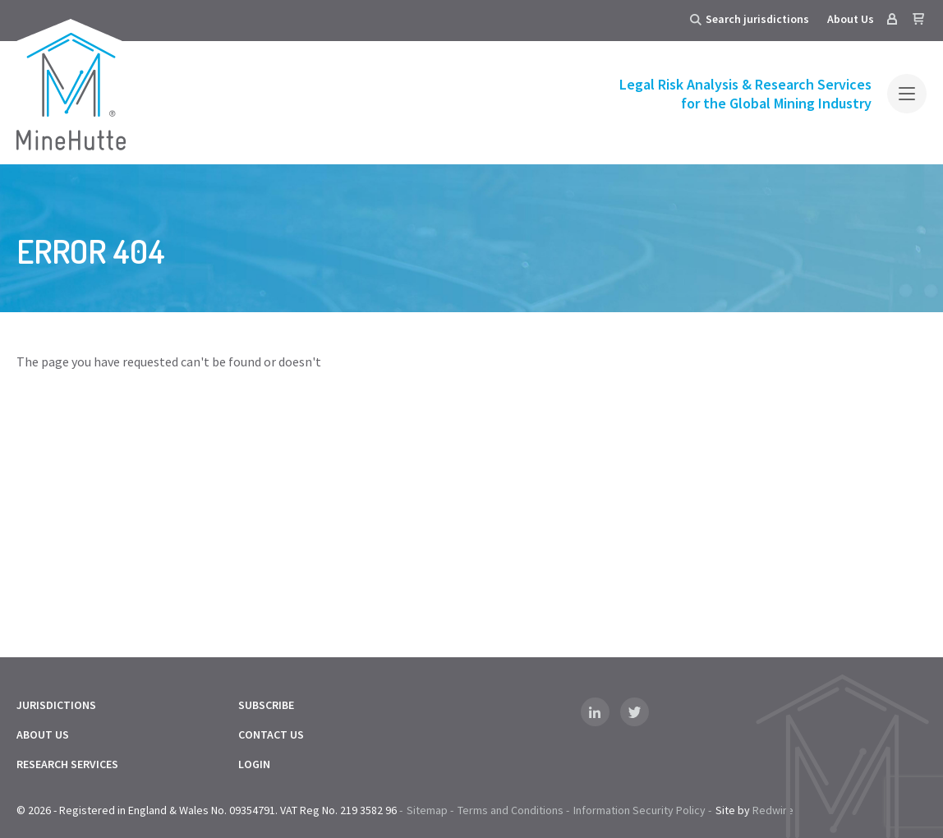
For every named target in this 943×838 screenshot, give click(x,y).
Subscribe (266, 705)
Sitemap (427, 810)
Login (254, 764)
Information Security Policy (639, 810)
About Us (850, 19)
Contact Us (271, 734)
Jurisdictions (56, 705)
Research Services (67, 764)
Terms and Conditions (511, 810)
